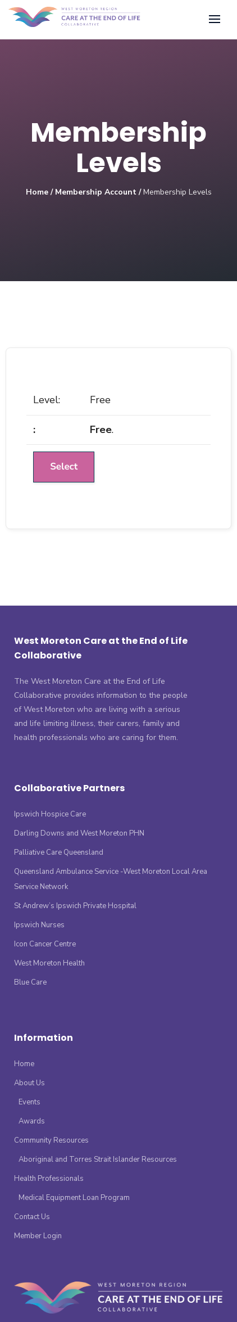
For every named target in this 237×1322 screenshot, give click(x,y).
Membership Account (95, 192)
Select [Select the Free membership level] (64, 467)
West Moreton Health (49, 963)
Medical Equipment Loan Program (74, 1198)
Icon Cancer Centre (45, 944)
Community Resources (51, 1140)
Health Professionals (49, 1179)
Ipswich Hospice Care (50, 814)
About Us (29, 1083)
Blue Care (30, 982)
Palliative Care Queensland (58, 852)
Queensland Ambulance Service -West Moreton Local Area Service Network (110, 879)
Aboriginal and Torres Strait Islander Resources (98, 1159)
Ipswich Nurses (39, 925)
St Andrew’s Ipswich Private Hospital (75, 906)
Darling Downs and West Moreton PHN (79, 833)
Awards (32, 1121)
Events (29, 1102)
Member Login (38, 1236)
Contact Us (32, 1217)
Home (37, 192)
